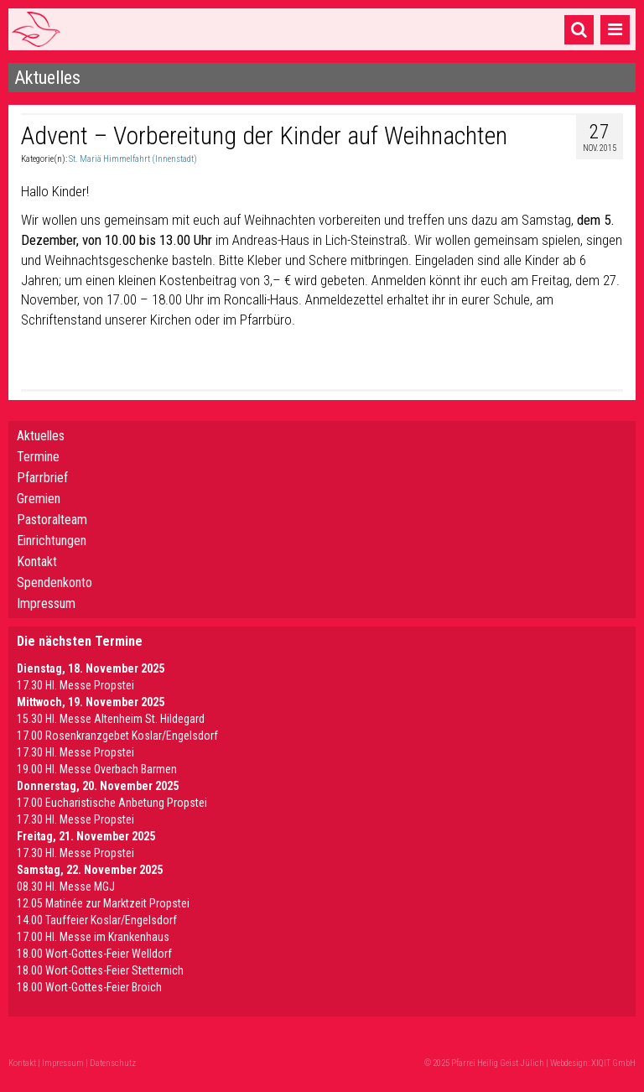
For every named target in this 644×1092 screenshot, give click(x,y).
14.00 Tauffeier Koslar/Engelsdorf (97, 920)
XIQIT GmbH (613, 1063)
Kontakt (37, 561)
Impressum (46, 603)
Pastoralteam (52, 520)
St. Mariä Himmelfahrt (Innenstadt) (133, 158)
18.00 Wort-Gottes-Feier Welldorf (94, 953)
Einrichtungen (51, 541)
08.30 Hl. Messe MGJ (66, 886)
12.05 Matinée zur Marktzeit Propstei (103, 903)
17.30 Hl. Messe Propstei (75, 685)
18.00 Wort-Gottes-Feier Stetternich (100, 970)
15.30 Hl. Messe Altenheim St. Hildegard (111, 718)
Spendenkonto (54, 582)
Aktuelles (41, 436)
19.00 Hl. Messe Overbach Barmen (97, 769)
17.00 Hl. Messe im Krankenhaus (93, 937)
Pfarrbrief (42, 478)
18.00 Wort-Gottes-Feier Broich (89, 987)
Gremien (38, 499)
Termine (38, 457)
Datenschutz (113, 1063)
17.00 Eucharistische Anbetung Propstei (112, 802)
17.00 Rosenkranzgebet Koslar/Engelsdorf (117, 735)
